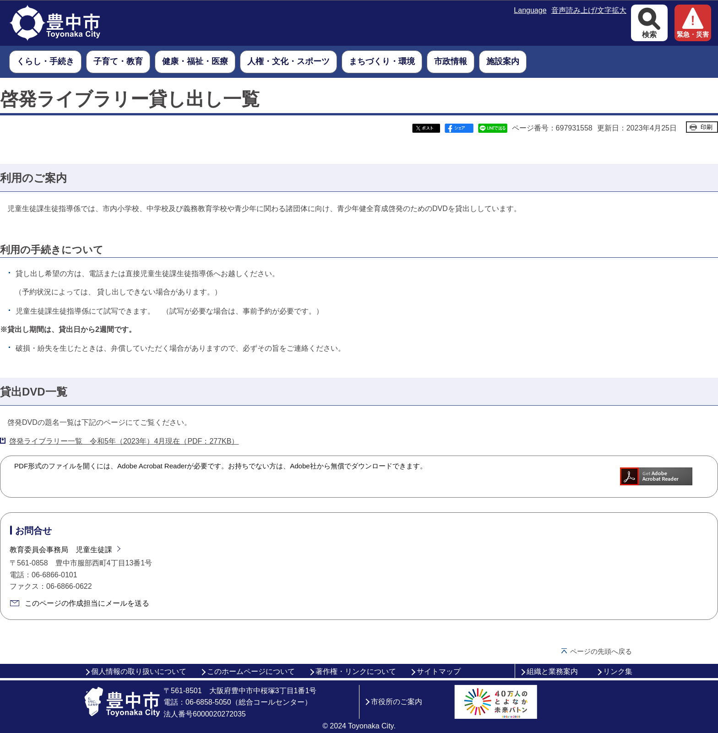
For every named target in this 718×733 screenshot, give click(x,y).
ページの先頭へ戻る (601, 651)
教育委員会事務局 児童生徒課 (61, 550)
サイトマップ (439, 671)
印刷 (707, 127)
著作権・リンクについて (355, 671)
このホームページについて (251, 671)
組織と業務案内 (552, 671)
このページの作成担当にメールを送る (87, 603)
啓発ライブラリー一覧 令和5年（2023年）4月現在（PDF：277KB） (124, 441)
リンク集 (617, 671)
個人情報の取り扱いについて (138, 671)
